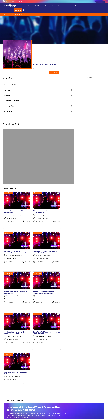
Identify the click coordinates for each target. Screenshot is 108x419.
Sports (50, 6)
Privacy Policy (32, 408)
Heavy (21, 1)
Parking (7, 80)
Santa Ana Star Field (12, 203)
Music (8, 1)
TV (16, 1)
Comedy (43, 6)
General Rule (9, 91)
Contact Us (53, 408)
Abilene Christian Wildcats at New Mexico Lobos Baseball (65, 277)
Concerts (27, 6)
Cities (56, 6)
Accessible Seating (11, 86)
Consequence (4, 1)
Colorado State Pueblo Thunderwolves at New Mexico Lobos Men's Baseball (65, 197)
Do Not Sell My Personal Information (69, 408)
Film (13, 1)
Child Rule (8, 96)
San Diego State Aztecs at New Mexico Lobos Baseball (15, 277)
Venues (62, 6)
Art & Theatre (35, 6)
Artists (68, 6)
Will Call (7, 75)
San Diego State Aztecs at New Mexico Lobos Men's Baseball (66, 237)
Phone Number (10, 70)
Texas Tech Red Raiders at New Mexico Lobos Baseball (40, 277)
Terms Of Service (43, 408)
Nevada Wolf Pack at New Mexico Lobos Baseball (13, 237)
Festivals (74, 6)
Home (4, 10)
